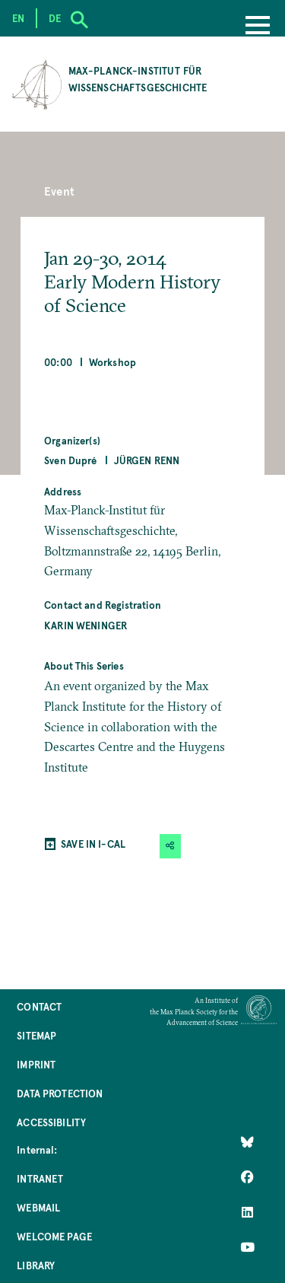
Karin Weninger (85, 625)
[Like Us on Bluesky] (247, 1142)
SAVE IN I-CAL (93, 843)
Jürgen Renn (147, 460)
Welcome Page (54, 1236)
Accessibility (51, 1122)
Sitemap (36, 1035)
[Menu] (258, 26)
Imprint (36, 1064)
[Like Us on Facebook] (247, 1177)
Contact (39, 1006)
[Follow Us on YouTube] (247, 1247)
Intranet (40, 1178)
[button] (170, 846)
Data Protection (60, 1093)
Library (36, 1265)
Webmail (38, 1207)
